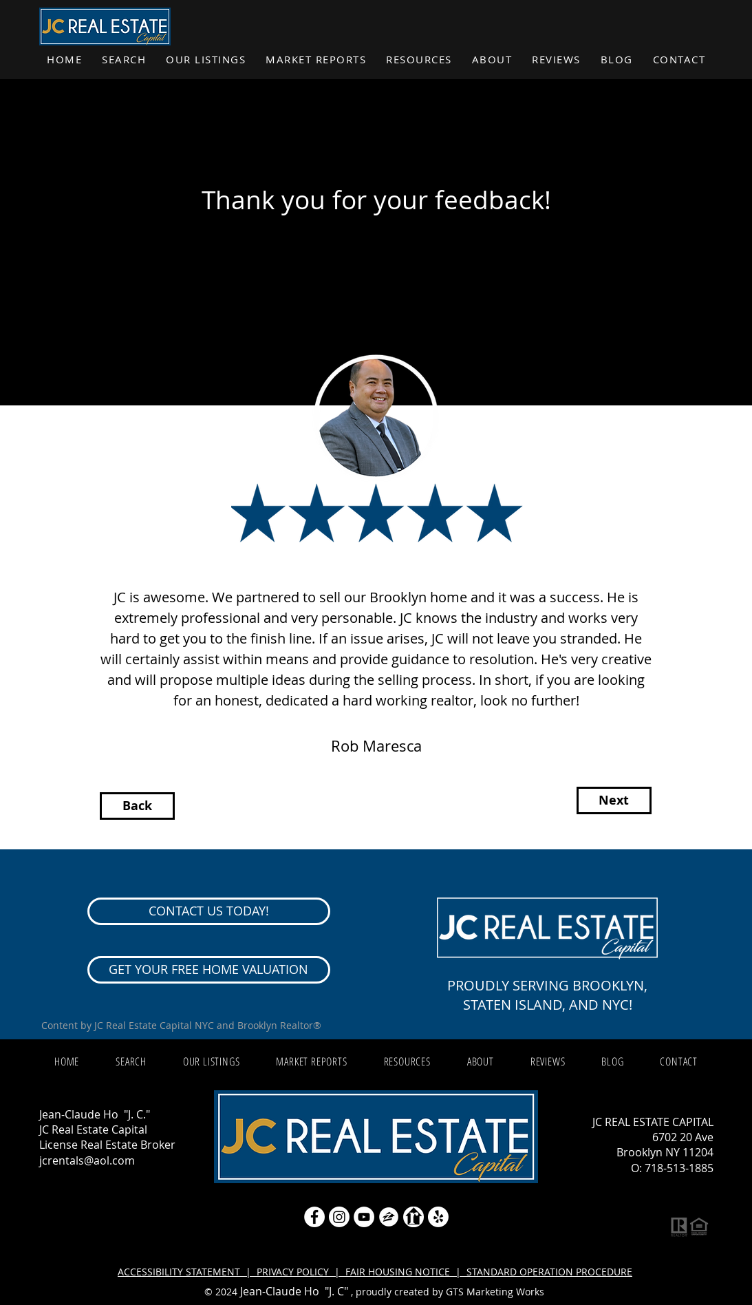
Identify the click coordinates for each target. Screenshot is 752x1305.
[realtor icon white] (413, 1217)
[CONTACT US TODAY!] (208, 911)
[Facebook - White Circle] (314, 1217)
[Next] (614, 800)
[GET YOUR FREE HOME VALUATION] (208, 970)
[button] (316, 59)
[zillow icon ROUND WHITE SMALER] (388, 1217)
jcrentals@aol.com (87, 1160)
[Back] (137, 806)
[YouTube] (364, 1217)
